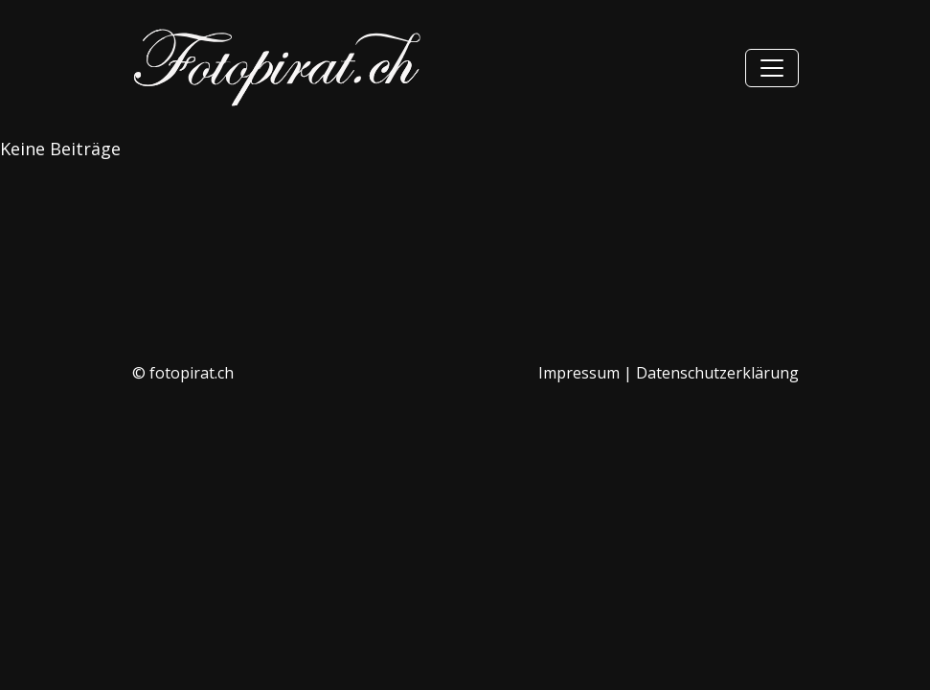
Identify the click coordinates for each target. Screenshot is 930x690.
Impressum (579, 372)
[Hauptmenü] (772, 68)
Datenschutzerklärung (717, 372)
